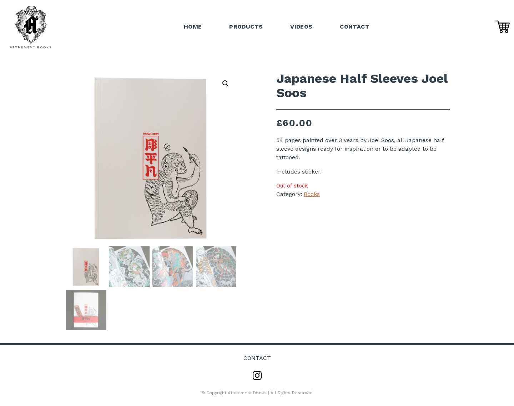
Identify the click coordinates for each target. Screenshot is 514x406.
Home (193, 26)
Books (312, 194)
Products (246, 26)
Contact (354, 26)
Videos (301, 26)
